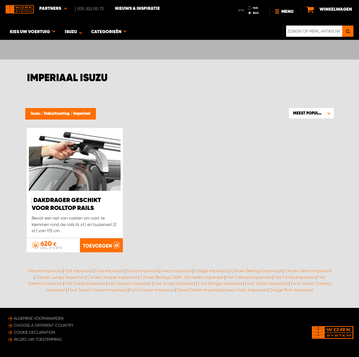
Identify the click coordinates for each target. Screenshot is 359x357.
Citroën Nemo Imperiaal (308, 270)
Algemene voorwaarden (39, 318)
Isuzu (36, 114)
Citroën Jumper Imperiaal (112, 277)
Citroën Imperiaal (45, 270)
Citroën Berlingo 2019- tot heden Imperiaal (181, 277)
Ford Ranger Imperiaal (220, 283)
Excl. (256, 13)
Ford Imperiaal (109, 270)
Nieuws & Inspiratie (137, 8)
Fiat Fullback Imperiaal (248, 277)
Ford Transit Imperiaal (266, 283)
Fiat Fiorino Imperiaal (294, 277)
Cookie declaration (34, 332)
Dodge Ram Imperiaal (291, 289)
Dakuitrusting (57, 114)
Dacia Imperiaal (142, 270)
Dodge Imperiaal (211, 270)
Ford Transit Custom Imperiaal (97, 289)
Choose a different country (43, 325)
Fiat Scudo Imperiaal (174, 283)
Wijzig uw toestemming (38, 339)
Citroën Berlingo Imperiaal (256, 270)
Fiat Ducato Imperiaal (129, 283)
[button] (311, 113)
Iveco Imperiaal (176, 270)
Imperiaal (81, 114)
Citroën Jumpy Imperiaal (60, 277)
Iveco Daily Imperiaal (245, 289)
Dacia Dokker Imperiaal (199, 289)
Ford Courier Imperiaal (152, 289)
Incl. (256, 7)
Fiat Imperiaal (78, 270)
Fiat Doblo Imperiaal (85, 283)
